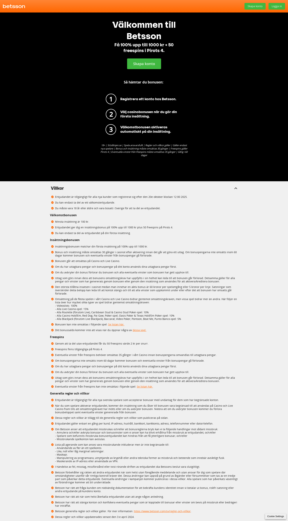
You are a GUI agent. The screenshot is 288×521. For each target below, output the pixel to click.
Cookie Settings (275, 516)
